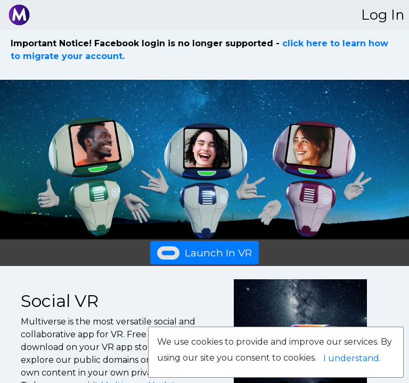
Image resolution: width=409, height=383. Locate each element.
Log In (382, 14)
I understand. (352, 358)
